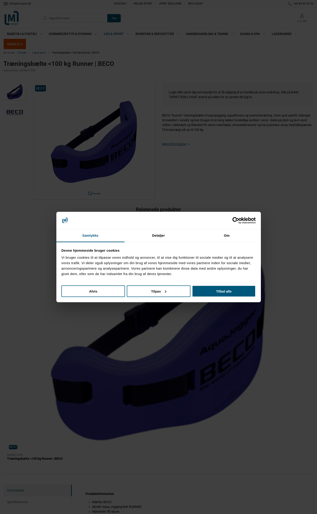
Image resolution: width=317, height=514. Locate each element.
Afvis (93, 291)
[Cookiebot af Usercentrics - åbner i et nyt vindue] (236, 220)
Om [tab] (227, 235)
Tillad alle (224, 291)
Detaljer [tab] (158, 235)
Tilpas (158, 291)
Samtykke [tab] (90, 235)
